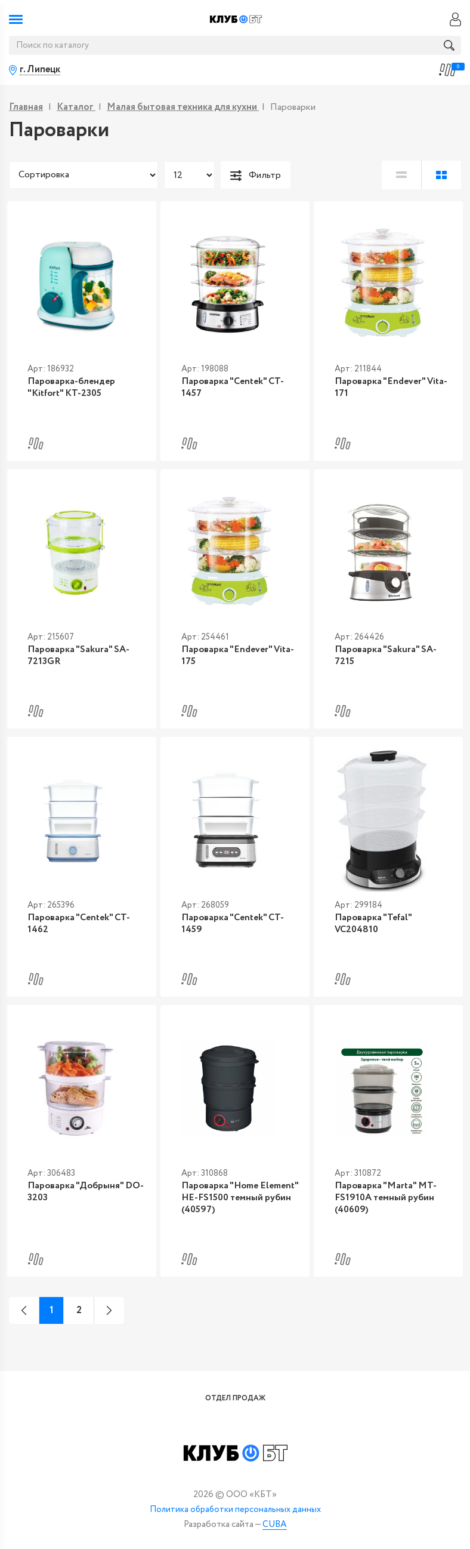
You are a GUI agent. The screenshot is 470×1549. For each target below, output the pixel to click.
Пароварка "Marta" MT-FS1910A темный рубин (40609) (376, 1202)
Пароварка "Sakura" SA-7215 (387, 657)
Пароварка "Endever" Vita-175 (228, 663)
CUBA (274, 1525)
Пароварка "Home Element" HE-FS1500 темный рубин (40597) (230, 1202)
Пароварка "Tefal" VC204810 (388, 929)
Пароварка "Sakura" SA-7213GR (69, 663)
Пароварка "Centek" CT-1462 (81, 929)
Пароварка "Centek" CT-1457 (234, 385)
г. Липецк (40, 70)
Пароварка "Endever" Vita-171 (382, 391)
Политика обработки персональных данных (235, 1509)
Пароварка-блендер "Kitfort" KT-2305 (62, 391)
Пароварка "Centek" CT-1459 (234, 929)
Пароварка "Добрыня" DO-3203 (78, 1196)
